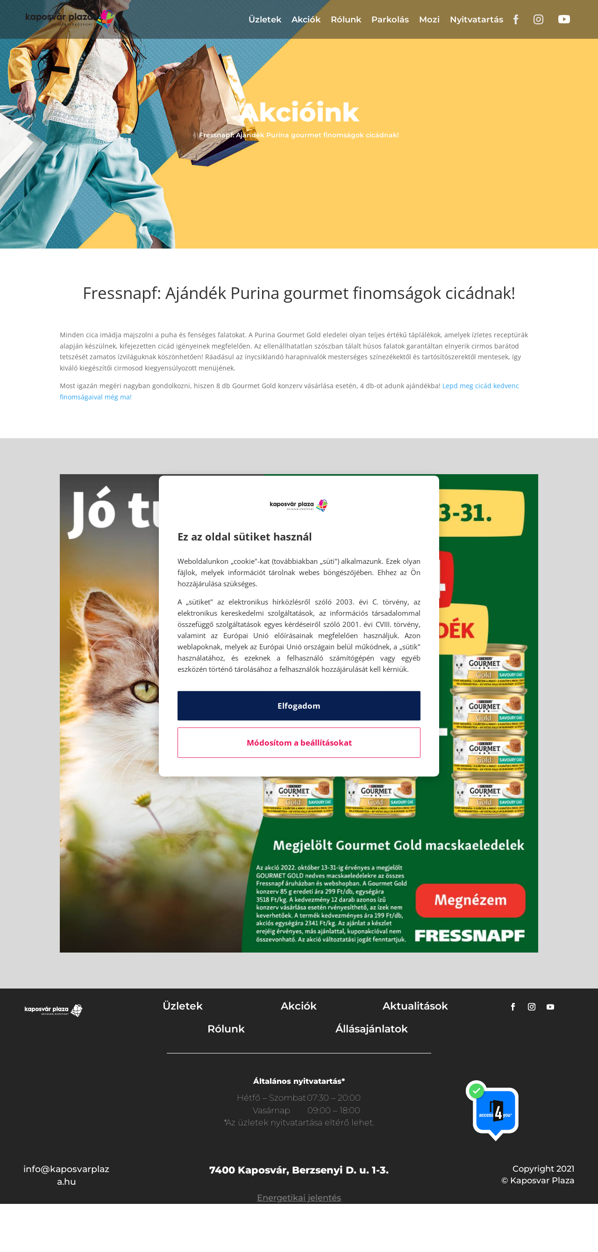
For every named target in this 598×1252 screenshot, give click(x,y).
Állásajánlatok (371, 1029)
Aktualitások (415, 1006)
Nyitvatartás (476, 19)
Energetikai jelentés (299, 1198)
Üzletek (265, 19)
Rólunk (346, 19)
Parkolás (390, 19)
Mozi (429, 19)
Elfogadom (299, 705)
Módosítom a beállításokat (299, 742)
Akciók (306, 19)
